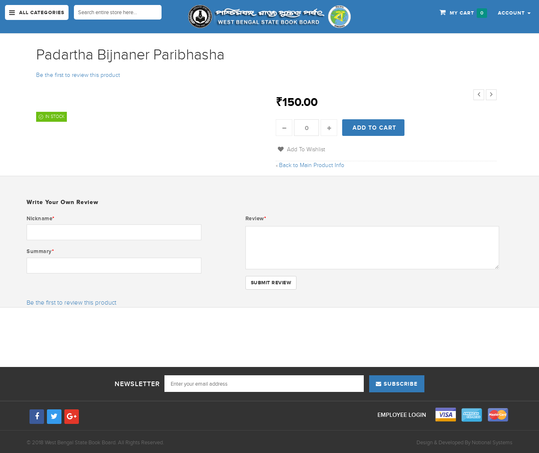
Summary (40, 251)
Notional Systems (492, 442)
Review (256, 218)
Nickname (41, 218)
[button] (514, 12)
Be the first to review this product (78, 75)
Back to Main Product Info (310, 165)
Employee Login (402, 415)
